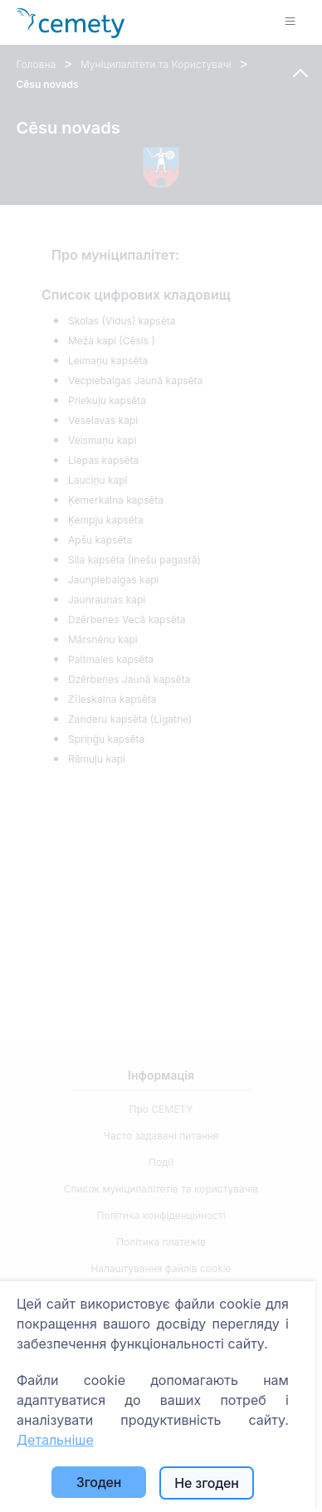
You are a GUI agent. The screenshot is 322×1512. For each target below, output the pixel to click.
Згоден (98, 1482)
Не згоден (206, 1483)
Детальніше (55, 1440)
